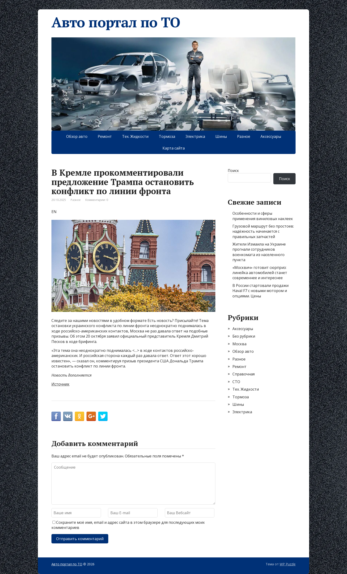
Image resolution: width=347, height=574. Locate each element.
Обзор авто (76, 136)
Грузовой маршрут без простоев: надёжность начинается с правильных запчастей (263, 231)
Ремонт (105, 136)
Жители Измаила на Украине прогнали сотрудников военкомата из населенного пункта (259, 252)
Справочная (243, 374)
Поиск (233, 170)
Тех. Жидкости (135, 136)
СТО (236, 381)
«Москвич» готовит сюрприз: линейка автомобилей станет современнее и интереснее (259, 273)
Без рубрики (243, 336)
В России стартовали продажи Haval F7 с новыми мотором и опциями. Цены (260, 291)
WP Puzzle (288, 564)
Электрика (195, 136)
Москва (239, 343)
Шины (221, 136)
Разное (243, 136)
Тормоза (167, 136)
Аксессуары (270, 136)
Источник (60, 384)
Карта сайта (174, 148)
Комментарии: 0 (96, 200)
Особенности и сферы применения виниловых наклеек (262, 216)
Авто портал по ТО (115, 22)
